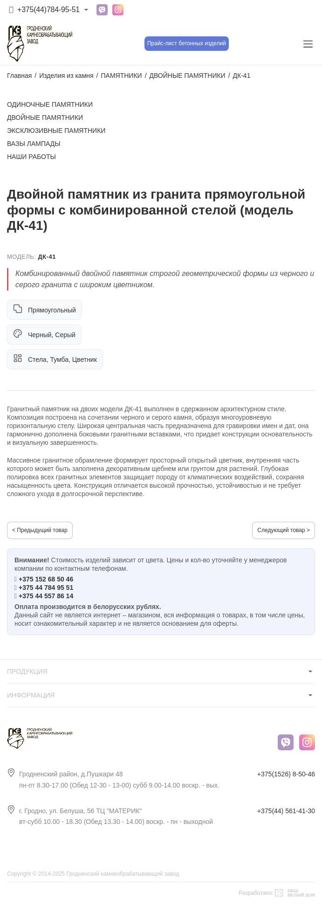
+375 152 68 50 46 (46, 579)
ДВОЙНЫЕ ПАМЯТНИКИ (45, 117)
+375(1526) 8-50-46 (286, 774)
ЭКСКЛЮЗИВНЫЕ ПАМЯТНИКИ (56, 130)
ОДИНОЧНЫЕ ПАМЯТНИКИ (50, 104)
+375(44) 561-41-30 (286, 811)
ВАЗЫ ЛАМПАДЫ (34, 143)
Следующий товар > (283, 530)
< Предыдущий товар (40, 530)
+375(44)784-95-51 (48, 10)
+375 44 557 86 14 (46, 596)
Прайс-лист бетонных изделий (186, 43)
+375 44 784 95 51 (46, 587)
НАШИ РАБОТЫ (31, 156)
